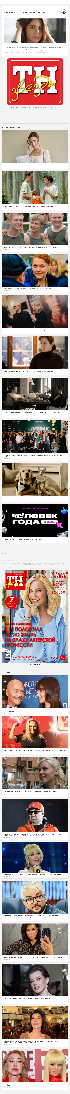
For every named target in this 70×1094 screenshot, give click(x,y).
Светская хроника (22, 2)
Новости (34, 2)
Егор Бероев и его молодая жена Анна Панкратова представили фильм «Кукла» (33, 330)
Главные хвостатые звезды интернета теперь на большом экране (28, 498)
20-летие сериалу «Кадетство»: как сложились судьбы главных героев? (31, 247)
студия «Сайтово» (17, 567)
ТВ (47, 2)
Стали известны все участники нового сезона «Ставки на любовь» (29, 206)
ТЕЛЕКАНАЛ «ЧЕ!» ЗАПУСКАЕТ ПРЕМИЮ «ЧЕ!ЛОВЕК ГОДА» (23, 539)
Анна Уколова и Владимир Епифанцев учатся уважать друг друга (28, 288)
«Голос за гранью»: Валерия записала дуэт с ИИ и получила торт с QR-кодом (32, 874)
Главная (4, 1)
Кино (12, 2)
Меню (68, 2)
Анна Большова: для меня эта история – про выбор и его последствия (30, 371)
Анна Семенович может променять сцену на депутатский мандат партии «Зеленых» (35, 750)
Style (53, 2)
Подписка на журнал (35, 664)
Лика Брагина (59, 12)
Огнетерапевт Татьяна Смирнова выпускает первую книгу (25, 164)
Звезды (42, 2)
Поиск (63, 2)
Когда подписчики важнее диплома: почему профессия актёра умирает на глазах (34, 957)
